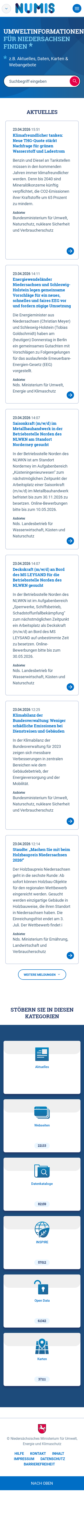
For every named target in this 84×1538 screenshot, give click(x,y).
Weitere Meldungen (42, 974)
